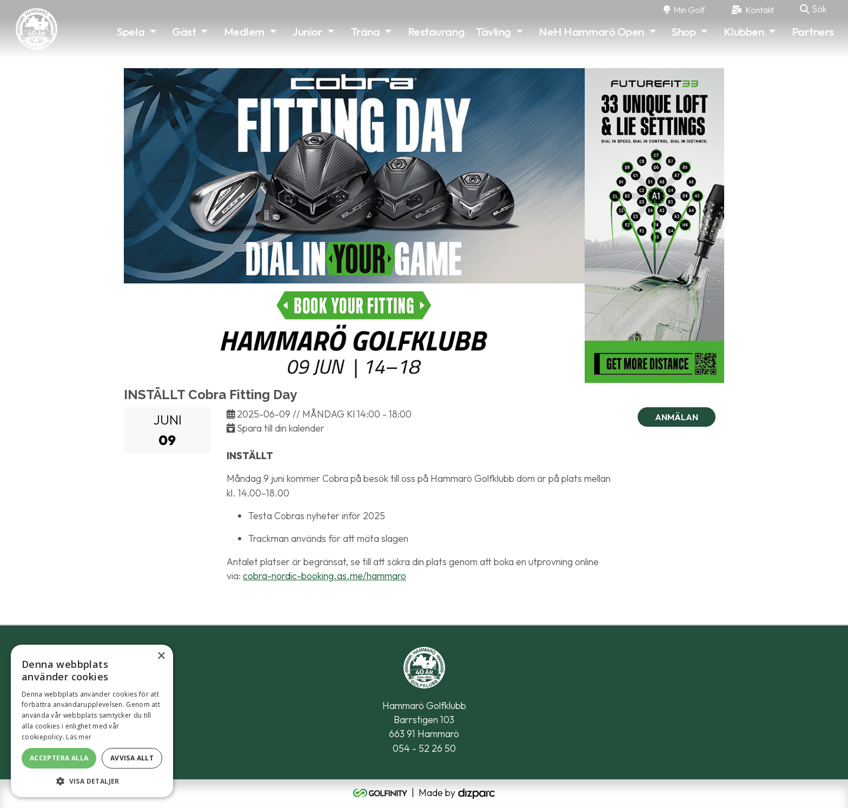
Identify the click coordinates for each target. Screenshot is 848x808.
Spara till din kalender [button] (275, 428)
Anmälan (676, 417)
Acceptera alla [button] (59, 758)
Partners (813, 31)
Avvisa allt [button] (132, 758)
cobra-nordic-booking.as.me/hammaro (324, 575)
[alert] (92, 721)
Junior (307, 31)
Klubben (744, 31)
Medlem (244, 31)
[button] (92, 781)
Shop (683, 31)
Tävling (493, 31)
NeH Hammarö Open (591, 31)
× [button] (161, 656)
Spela (130, 31)
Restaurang (436, 31)
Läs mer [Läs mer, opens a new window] (78, 736)
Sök (813, 9)
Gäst (184, 31)
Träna (365, 31)
